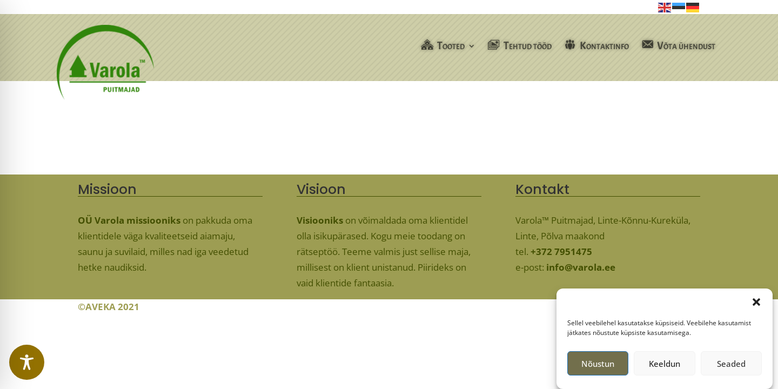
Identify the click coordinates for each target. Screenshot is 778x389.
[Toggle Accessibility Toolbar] (26, 362)
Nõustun (597, 366)
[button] (756, 305)
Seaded (731, 366)
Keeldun (664, 366)
